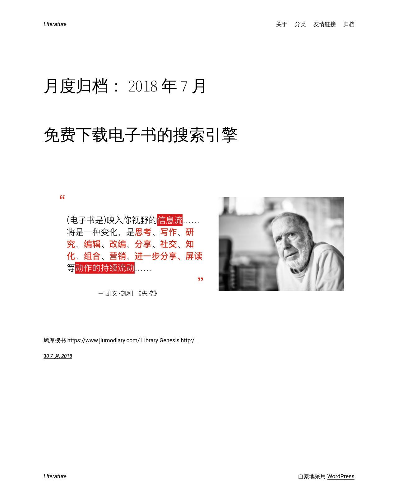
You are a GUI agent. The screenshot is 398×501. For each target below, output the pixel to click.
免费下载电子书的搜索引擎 (141, 134)
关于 (281, 24)
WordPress (340, 476)
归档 (348, 24)
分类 (300, 24)
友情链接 (324, 24)
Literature (55, 24)
